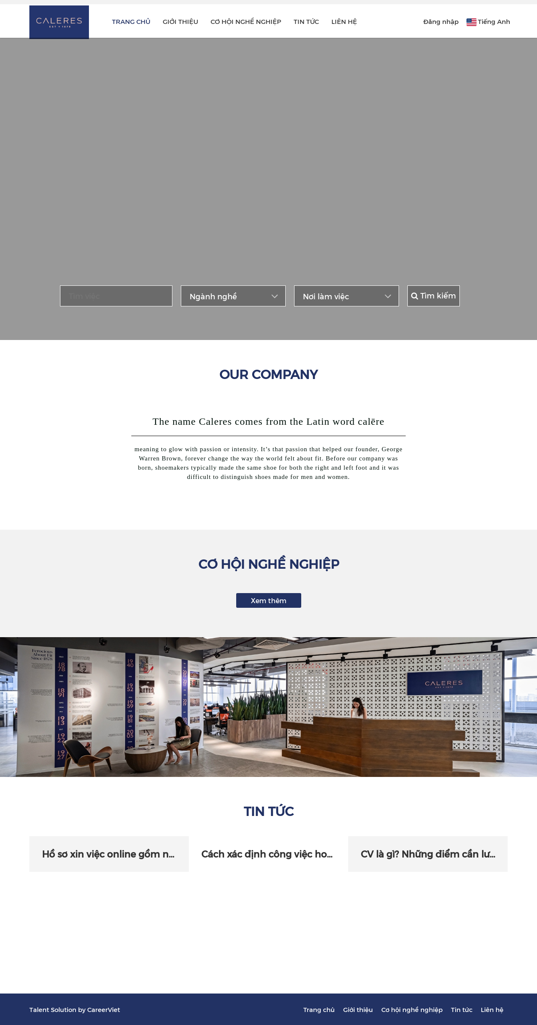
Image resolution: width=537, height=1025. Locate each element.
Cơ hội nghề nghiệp (246, 21)
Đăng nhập (441, 21)
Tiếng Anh (494, 21)
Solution (64, 1009)
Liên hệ (344, 21)
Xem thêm (269, 600)
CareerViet (103, 1009)
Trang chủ (131, 21)
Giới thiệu (180, 21)
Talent (40, 1009)
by (82, 1009)
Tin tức (306, 21)
